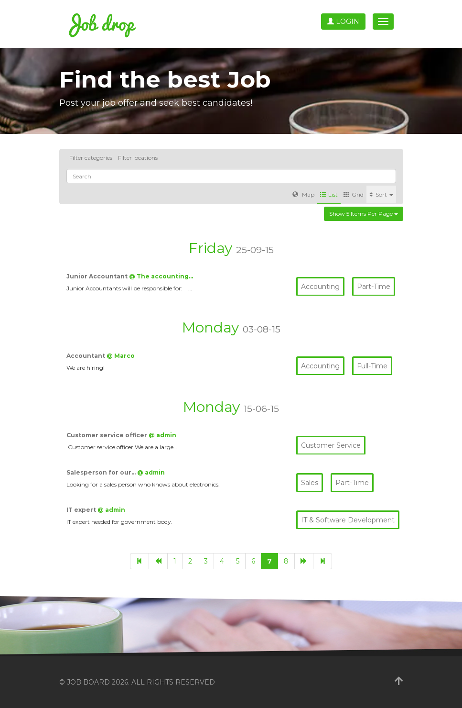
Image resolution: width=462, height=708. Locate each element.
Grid (354, 194)
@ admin (162, 435)
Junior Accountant (97, 276)
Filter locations (138, 157)
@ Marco (121, 355)
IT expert (81, 509)
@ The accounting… (161, 276)
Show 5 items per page (363, 213)
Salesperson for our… (101, 472)
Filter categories (90, 157)
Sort (381, 194)
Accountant (86, 355)
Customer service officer (107, 435)
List (329, 194)
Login (343, 21)
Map (303, 194)
